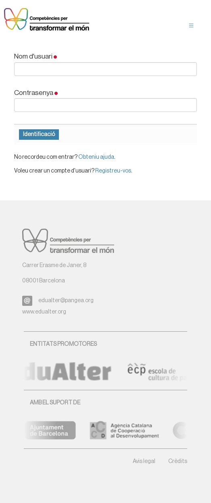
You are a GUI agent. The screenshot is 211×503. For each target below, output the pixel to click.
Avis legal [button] (144, 461)
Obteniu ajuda (96, 157)
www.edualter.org (44, 312)
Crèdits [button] (177, 461)
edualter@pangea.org (66, 300)
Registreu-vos (113, 171)
